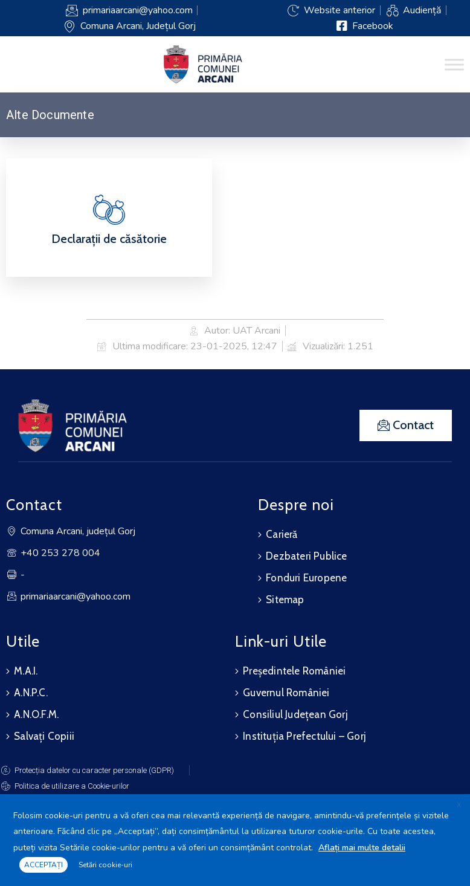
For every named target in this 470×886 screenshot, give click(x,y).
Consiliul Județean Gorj (295, 714)
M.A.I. (25, 671)
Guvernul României (286, 693)
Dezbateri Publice (306, 556)
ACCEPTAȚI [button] (43, 865)
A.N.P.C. (31, 693)
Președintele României (294, 671)
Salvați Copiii (44, 736)
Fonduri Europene (306, 578)
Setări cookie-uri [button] (105, 865)
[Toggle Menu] (454, 64)
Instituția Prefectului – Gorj (304, 736)
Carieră (281, 534)
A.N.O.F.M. (36, 714)
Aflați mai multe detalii (361, 847)
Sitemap (285, 599)
